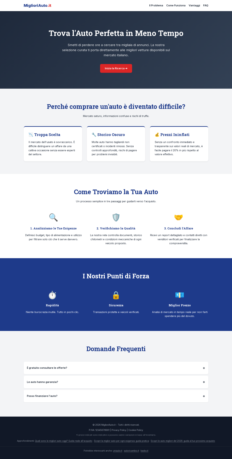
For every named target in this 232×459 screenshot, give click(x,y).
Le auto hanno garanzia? (116, 382)
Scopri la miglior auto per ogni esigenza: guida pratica (121, 441)
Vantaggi (194, 5)
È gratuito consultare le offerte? (116, 368)
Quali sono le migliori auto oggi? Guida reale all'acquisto (63, 441)
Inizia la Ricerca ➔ (116, 68)
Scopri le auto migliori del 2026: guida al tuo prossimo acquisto (183, 441)
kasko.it (144, 450)
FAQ (205, 5)
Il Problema (156, 5)
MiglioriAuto (37, 5)
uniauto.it (117, 450)
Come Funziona (176, 5)
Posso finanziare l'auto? (116, 396)
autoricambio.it (131, 450)
